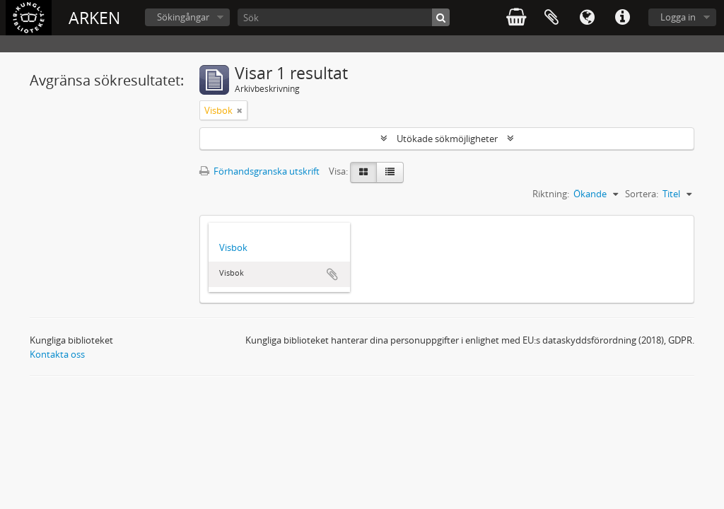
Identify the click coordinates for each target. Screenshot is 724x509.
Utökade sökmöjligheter (447, 138)
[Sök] (344, 17)
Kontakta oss (57, 354)
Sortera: (641, 193)
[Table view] (390, 172)
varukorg (516, 17)
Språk (587, 17)
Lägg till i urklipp (332, 274)
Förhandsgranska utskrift (259, 171)
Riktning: (550, 193)
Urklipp (551, 17)
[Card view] (363, 172)
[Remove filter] (240, 110)
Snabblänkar (622, 17)
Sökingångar (183, 17)
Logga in (678, 17)
